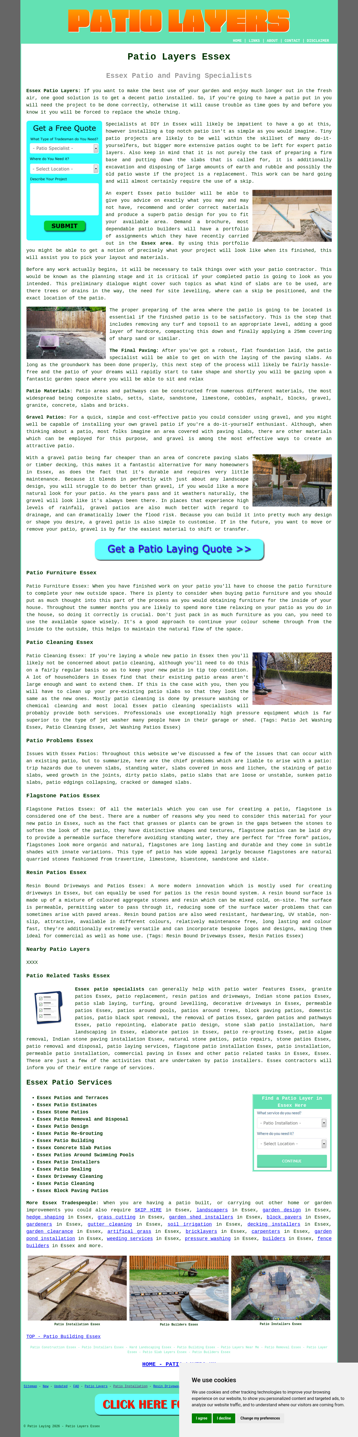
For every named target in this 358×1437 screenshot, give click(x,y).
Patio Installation (130, 1386)
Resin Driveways (167, 1386)
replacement (229, 174)
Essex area (156, 243)
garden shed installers (201, 1217)
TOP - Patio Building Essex (63, 1336)
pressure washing (207, 1238)
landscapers (212, 1210)
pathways (320, 1017)
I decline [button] (224, 1418)
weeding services (130, 1238)
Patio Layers (96, 1386)
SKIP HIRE (148, 1210)
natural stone (187, 1039)
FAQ (76, 1386)
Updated (60, 1386)
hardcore (147, 331)
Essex (322, 1053)
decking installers (273, 1224)
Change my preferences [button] (260, 1418)
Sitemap (30, 1386)
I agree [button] (201, 1418)
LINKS (254, 41)
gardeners (39, 1224)
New (46, 1386)
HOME (237, 41)
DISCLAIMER (318, 41)
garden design (281, 1210)
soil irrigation (189, 1224)
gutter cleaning (110, 1224)
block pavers (284, 1217)
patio (164, 193)
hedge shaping (45, 1217)
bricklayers (201, 1231)
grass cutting (116, 1217)
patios (225, 145)
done (113, 105)
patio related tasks (253, 1053)
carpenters (266, 1231)
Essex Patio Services (69, 1083)
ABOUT (272, 41)
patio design (185, 214)
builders (273, 1238)
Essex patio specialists (109, 989)
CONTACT (292, 41)
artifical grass (129, 1231)
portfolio (235, 229)
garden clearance (49, 1231)
